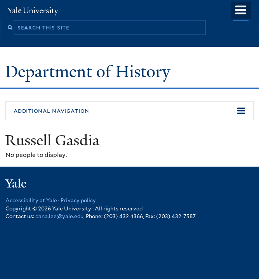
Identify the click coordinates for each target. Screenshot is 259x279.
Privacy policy (78, 200)
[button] (129, 111)
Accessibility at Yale (31, 200)
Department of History (89, 71)
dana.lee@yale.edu (59, 216)
